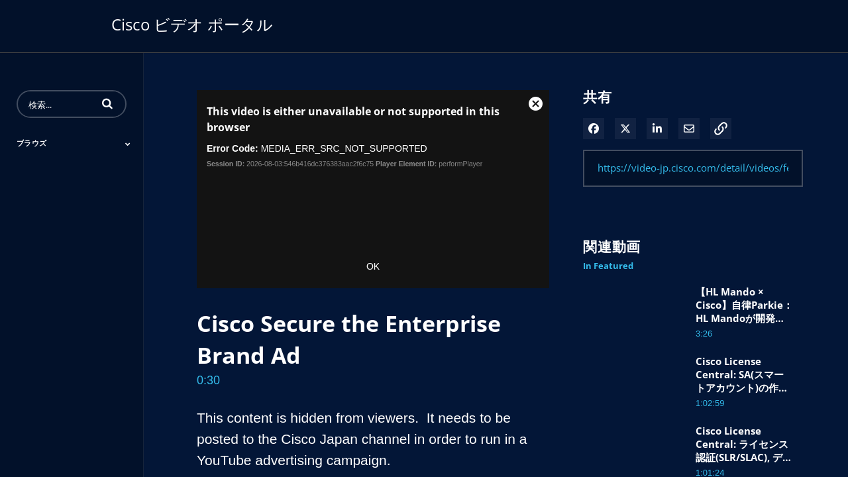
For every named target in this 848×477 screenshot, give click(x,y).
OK (373, 266)
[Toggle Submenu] (128, 143)
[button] (107, 103)
